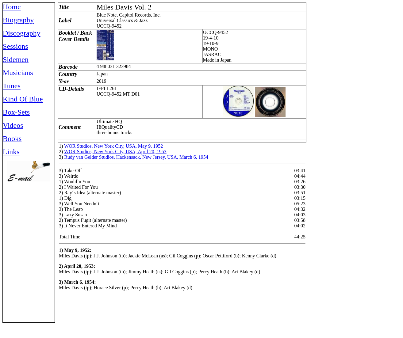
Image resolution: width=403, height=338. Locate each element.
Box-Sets (16, 112)
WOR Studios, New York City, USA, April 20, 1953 (115, 151)
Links (11, 152)
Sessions (15, 46)
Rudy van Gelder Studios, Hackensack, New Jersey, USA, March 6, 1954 (136, 157)
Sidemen (16, 59)
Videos (13, 125)
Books (12, 138)
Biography (18, 20)
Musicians (18, 73)
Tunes (12, 86)
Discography (21, 33)
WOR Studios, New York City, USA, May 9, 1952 (113, 146)
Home (12, 7)
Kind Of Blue (23, 99)
